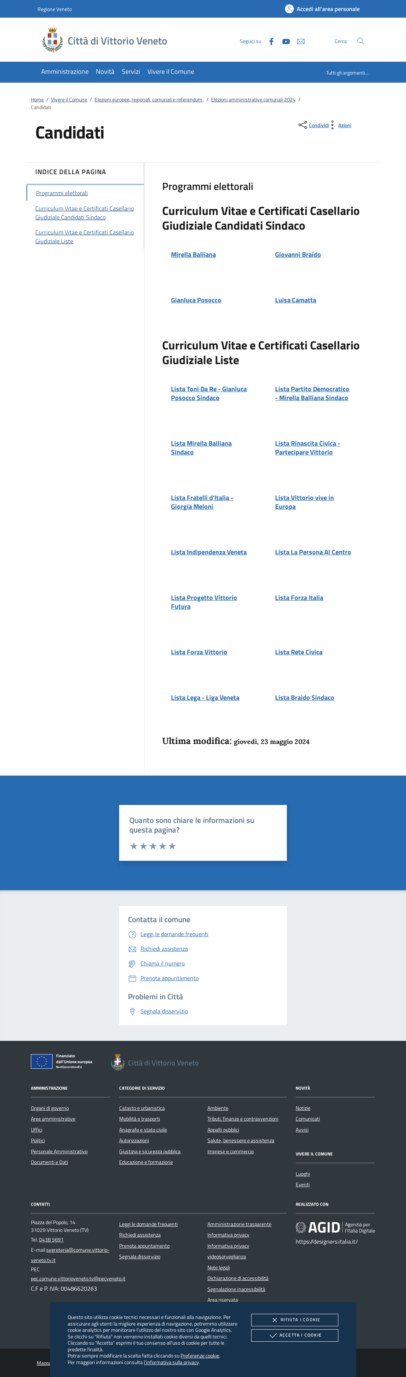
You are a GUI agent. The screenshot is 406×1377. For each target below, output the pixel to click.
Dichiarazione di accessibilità (237, 1278)
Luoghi (303, 1174)
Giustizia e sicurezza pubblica (150, 1151)
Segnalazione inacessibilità (236, 1289)
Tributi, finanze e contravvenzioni (242, 1119)
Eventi (303, 1184)
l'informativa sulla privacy (171, 1362)
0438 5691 (51, 1240)
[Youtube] (283, 41)
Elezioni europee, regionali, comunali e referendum (149, 100)
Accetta (295, 1335)
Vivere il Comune (69, 100)
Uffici (36, 1130)
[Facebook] (268, 41)
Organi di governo (50, 1108)
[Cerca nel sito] (360, 41)
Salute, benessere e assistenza (240, 1140)
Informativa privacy (228, 1235)
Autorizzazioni (134, 1140)
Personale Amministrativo (59, 1151)
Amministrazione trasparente (239, 1224)
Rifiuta (294, 1320)
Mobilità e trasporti (139, 1119)
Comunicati (308, 1119)
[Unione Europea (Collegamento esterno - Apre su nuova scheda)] (63, 1063)
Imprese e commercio (230, 1151)
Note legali (218, 1267)
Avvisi (302, 1130)
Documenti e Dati (49, 1162)
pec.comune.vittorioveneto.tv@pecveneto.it (78, 1278)
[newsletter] (298, 41)
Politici (38, 1140)
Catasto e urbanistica (142, 1108)
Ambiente (217, 1108)
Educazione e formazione (146, 1162)
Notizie (303, 1108)
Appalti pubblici (223, 1130)
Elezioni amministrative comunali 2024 (253, 100)
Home (37, 100)
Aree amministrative (53, 1119)
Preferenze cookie (200, 1355)
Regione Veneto (55, 9)
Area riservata (222, 1300)
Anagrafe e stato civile (143, 1130)
